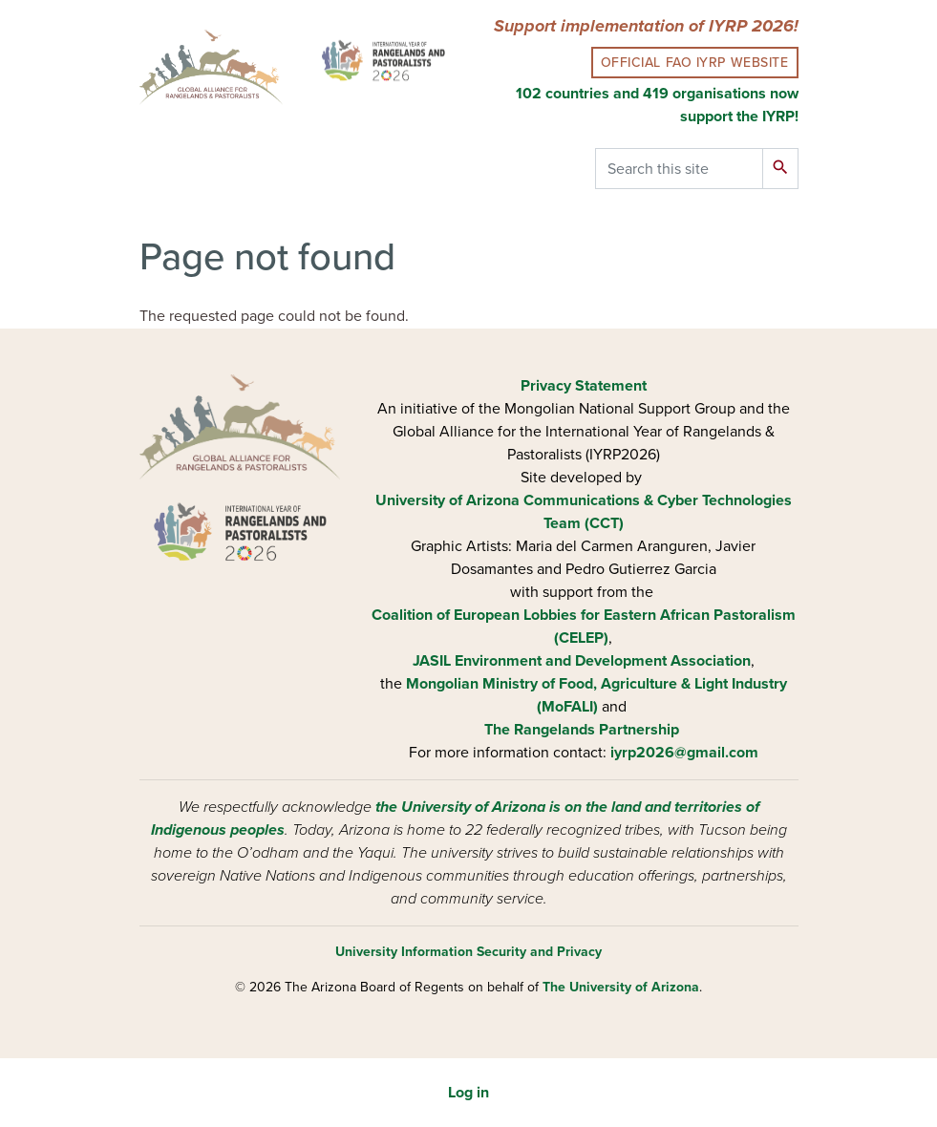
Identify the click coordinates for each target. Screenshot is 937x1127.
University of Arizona (447, 500)
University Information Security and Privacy (468, 952)
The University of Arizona (621, 987)
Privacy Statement (584, 385)
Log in (468, 1092)
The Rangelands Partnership (581, 729)
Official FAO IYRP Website (695, 62)
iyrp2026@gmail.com (684, 752)
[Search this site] (679, 168)
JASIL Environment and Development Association (582, 660)
